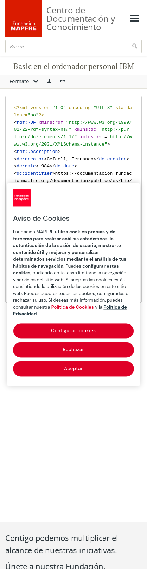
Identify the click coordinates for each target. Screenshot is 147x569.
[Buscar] (66, 46)
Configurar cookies (73, 331)
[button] (49, 81)
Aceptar (73, 368)
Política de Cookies (72, 307)
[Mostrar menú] (134, 18)
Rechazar (73, 350)
